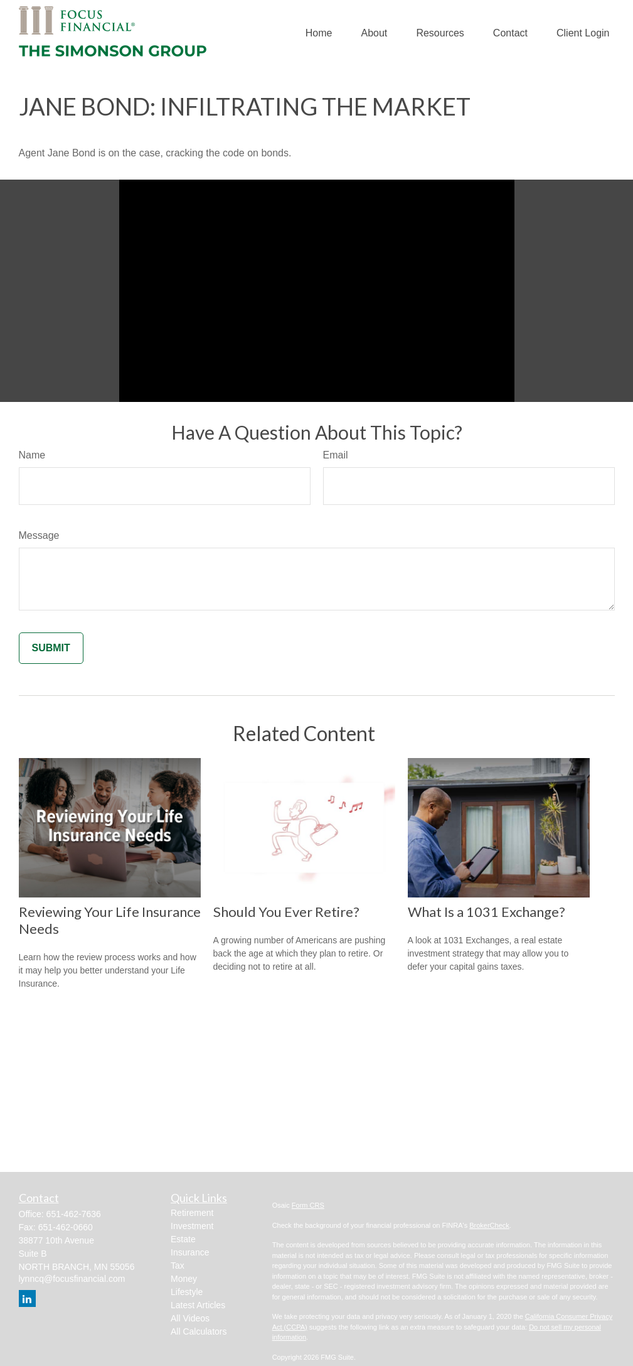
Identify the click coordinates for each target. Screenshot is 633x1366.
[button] (319, 34)
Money (184, 1279)
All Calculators (198, 1331)
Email (335, 455)
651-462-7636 (73, 1214)
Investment (192, 1226)
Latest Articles (198, 1305)
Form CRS (308, 1205)
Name (32, 455)
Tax (177, 1265)
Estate (183, 1239)
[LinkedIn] (27, 1298)
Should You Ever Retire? (286, 911)
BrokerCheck (489, 1225)
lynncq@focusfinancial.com (72, 1279)
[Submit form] (51, 648)
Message (39, 535)
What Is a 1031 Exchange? (486, 911)
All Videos (190, 1318)
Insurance (190, 1252)
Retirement (192, 1213)
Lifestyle (187, 1292)
